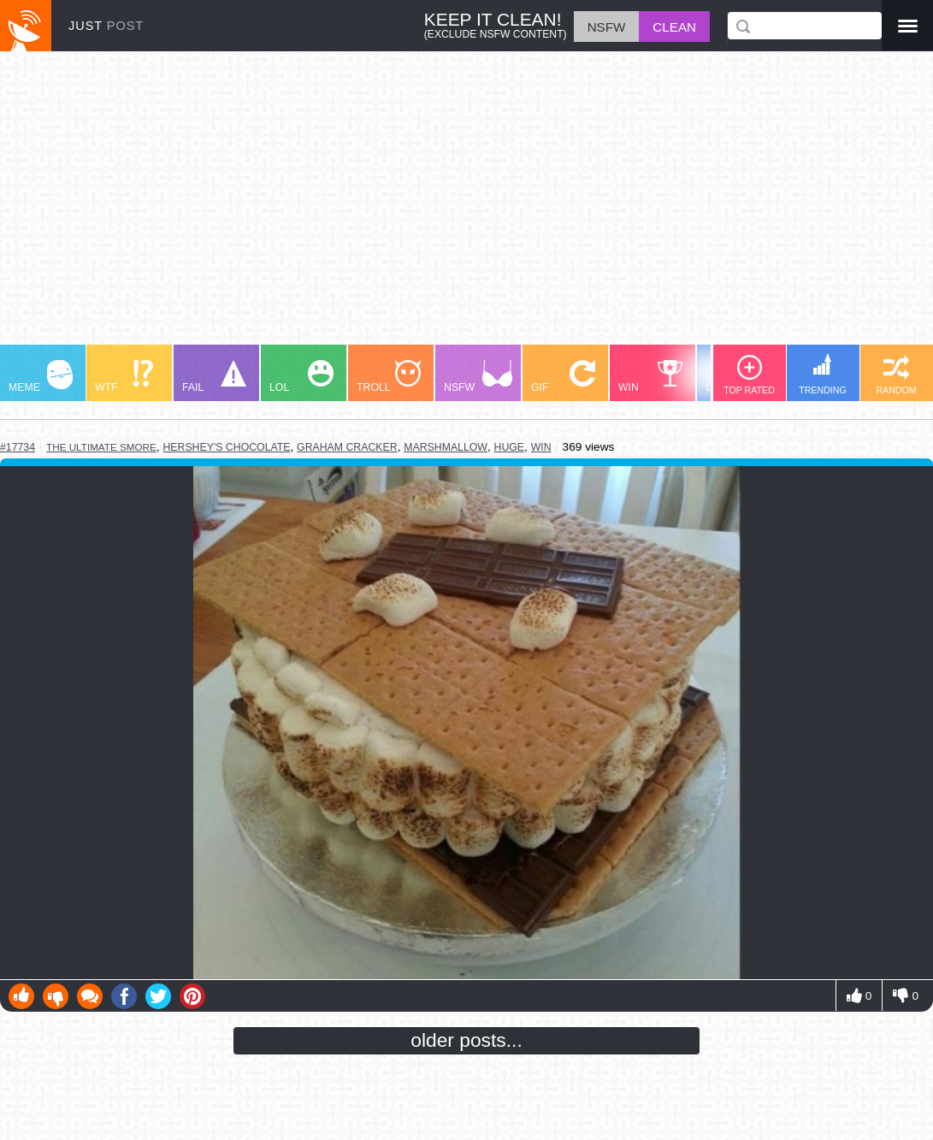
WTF (124, 376)
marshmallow (445, 447)
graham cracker (347, 447)
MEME (41, 376)
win (541, 447)
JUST (106, 25)
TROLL (389, 376)
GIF (563, 376)
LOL (301, 376)
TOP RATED (749, 375)
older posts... (466, 1040)
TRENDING (823, 374)
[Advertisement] (466, 206)
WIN (650, 376)
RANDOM (896, 375)
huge (509, 447)
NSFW (478, 376)
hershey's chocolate (226, 447)
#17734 (17, 447)
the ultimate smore (101, 446)
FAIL (214, 376)
